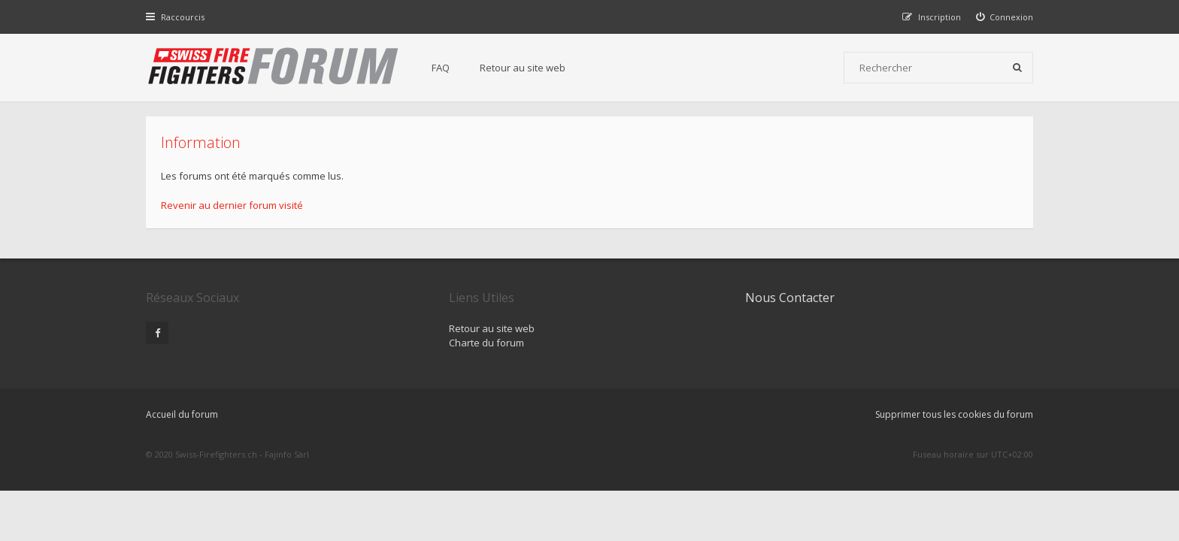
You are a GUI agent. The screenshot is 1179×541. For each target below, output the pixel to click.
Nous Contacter (790, 297)
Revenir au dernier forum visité (232, 205)
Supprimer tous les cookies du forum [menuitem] (954, 414)
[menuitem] (1005, 17)
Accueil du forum (182, 414)
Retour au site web (522, 67)
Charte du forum (486, 342)
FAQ (441, 67)
